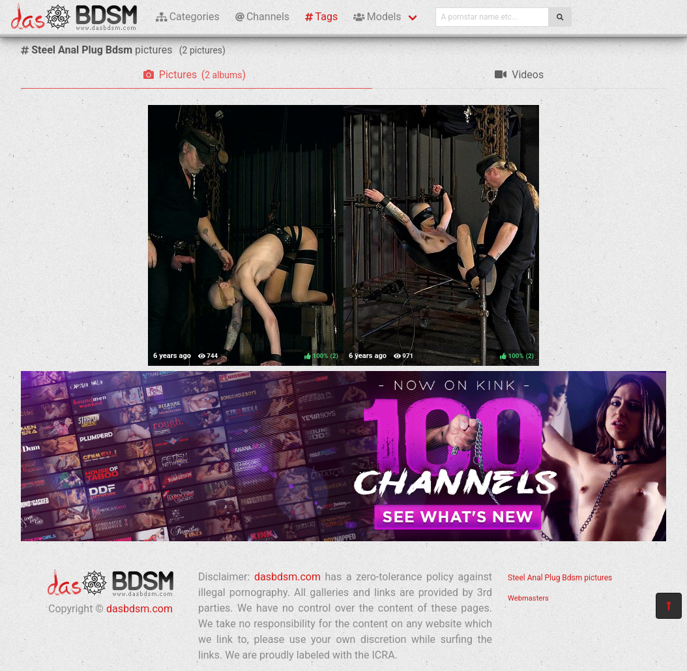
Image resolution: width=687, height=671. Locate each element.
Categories (188, 16)
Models (377, 16)
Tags (321, 16)
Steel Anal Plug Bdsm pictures (560, 577)
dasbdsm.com (139, 609)
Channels (262, 16)
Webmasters (528, 598)
